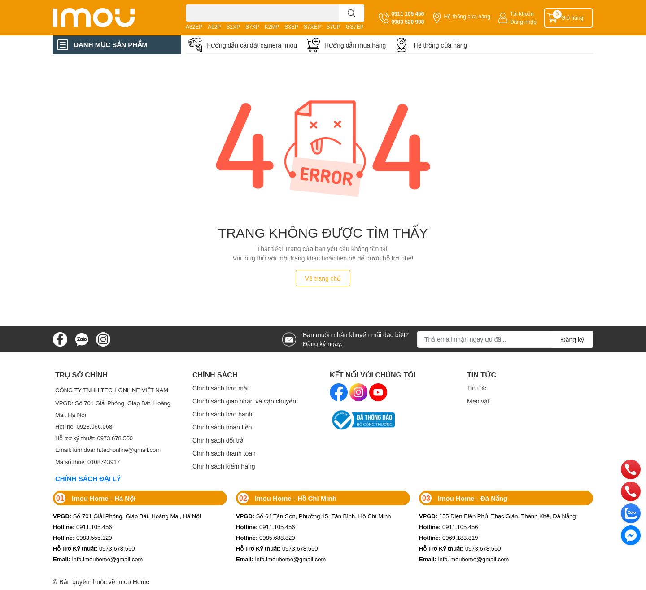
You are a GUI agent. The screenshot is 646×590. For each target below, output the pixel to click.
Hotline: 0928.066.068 (83, 426)
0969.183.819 (448, 537)
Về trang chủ (323, 278)
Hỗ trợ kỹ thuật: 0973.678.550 (94, 438)
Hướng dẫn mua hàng (355, 45)
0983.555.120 (82, 537)
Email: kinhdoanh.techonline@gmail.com (108, 449)
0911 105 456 (407, 13)
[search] (351, 13)
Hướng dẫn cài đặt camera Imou (251, 45)
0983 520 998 (407, 21)
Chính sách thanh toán (224, 453)
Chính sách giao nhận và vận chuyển (244, 401)
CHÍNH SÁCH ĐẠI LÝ (88, 478)
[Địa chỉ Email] (505, 339)
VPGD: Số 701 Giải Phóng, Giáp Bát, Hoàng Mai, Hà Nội (112, 408)
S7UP (333, 26)
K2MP (272, 26)
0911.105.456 (82, 526)
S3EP (291, 26)
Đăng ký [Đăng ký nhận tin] (572, 339)
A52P (214, 26)
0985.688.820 (265, 537)
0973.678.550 (94, 548)
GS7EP (355, 26)
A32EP (194, 26)
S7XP (252, 26)
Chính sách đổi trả (218, 440)
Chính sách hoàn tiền (222, 427)
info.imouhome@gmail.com (98, 559)
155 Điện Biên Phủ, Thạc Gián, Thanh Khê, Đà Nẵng (497, 516)
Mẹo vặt (478, 401)
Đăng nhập (523, 21)
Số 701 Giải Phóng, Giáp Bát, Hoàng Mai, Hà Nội (127, 516)
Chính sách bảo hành (222, 414)
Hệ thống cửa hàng (467, 16)
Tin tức (476, 388)
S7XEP (312, 26)
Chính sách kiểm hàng (223, 466)
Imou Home (133, 582)
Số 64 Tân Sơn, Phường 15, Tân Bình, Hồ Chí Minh (313, 516)
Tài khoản (522, 13)
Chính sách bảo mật (220, 388)
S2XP (233, 26)
